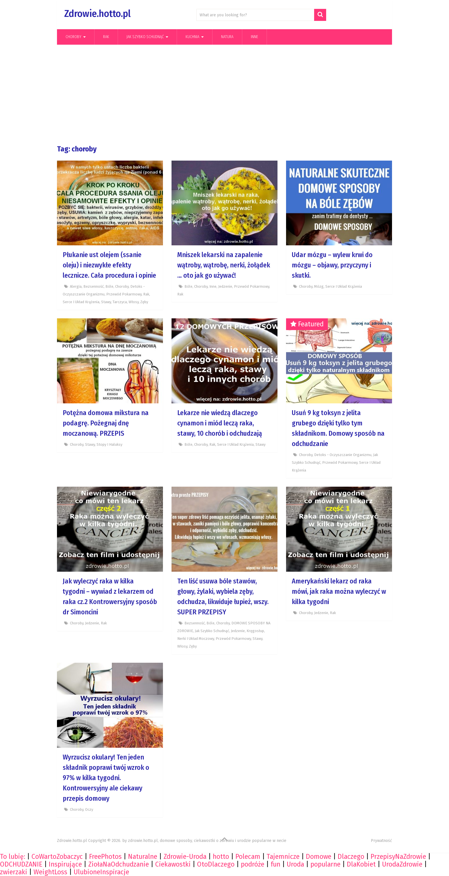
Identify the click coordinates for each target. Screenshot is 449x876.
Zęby (144, 302)
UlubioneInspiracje (101, 872)
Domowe (318, 857)
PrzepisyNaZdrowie (398, 857)
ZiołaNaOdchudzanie (118, 864)
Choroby (73, 36)
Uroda (295, 864)
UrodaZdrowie (402, 864)
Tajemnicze (283, 857)
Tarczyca (120, 302)
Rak (106, 36)
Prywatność (381, 840)
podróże (252, 864)
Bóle (109, 286)
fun (275, 864)
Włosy (134, 302)
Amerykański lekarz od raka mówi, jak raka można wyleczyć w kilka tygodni (339, 591)
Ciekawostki (173, 864)
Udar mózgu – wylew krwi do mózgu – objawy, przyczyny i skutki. (332, 265)
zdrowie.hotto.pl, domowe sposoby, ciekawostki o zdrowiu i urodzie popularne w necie (207, 840)
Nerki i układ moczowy (195, 638)
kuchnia (192, 36)
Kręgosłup (255, 631)
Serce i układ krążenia (81, 302)
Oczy (89, 809)
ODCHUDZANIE (21, 864)
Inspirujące (65, 864)
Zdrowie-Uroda (185, 857)
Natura (227, 36)
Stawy (106, 302)
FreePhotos (105, 857)
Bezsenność (93, 286)
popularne (325, 864)
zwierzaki (13, 872)
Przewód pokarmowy (123, 294)
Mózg (319, 286)
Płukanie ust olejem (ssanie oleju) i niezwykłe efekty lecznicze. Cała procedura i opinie (109, 265)
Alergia (76, 286)
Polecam (247, 857)
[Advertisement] (224, 95)
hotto (221, 857)
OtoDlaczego (216, 864)
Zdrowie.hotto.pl (97, 14)
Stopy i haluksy (109, 444)
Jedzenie (225, 286)
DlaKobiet (361, 864)
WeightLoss (50, 872)
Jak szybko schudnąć (145, 36)
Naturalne (142, 857)
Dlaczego (351, 857)
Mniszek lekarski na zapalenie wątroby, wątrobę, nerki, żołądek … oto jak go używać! (223, 265)
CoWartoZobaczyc (57, 857)
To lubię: (12, 857)
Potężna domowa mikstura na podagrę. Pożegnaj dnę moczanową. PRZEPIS (106, 423)
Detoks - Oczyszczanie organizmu (342, 455)
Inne (254, 36)
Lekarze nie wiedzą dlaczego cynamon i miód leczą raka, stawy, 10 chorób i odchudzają (219, 423)
